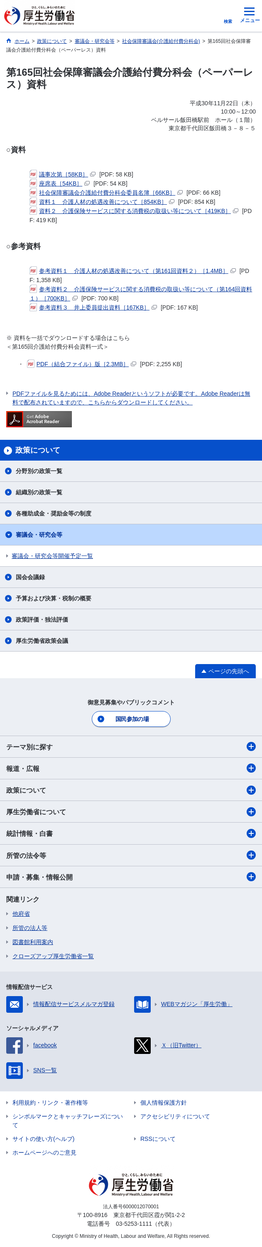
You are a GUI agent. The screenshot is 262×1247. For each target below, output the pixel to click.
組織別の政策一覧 (39, 492)
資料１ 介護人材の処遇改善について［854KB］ (101, 201)
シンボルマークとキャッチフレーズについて (67, 1120)
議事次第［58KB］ (62, 174)
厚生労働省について (131, 811)
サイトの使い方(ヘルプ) (43, 1138)
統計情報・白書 (131, 833)
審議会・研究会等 (39, 534)
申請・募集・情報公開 (131, 876)
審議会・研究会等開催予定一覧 (52, 556)
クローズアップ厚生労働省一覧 (53, 956)
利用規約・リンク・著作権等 (50, 1102)
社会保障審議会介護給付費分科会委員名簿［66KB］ (106, 192)
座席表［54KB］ (59, 183)
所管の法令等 (131, 855)
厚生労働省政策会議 (42, 640)
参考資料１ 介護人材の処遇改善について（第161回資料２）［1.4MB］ (132, 271)
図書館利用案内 (32, 942)
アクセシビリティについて (175, 1116)
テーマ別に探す (131, 746)
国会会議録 (30, 577)
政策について (131, 790)
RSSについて (158, 1138)
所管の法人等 (29, 928)
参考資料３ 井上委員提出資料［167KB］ (93, 307)
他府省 (21, 913)
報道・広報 (131, 768)
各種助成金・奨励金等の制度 (53, 513)
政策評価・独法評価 (42, 619)
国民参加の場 (132, 719)
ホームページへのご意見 (44, 1152)
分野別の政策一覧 (39, 471)
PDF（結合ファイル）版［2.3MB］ (81, 364)
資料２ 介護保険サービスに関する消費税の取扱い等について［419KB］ (133, 211)
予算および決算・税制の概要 (53, 598)
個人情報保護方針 (163, 1102)
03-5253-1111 (134, 1223)
